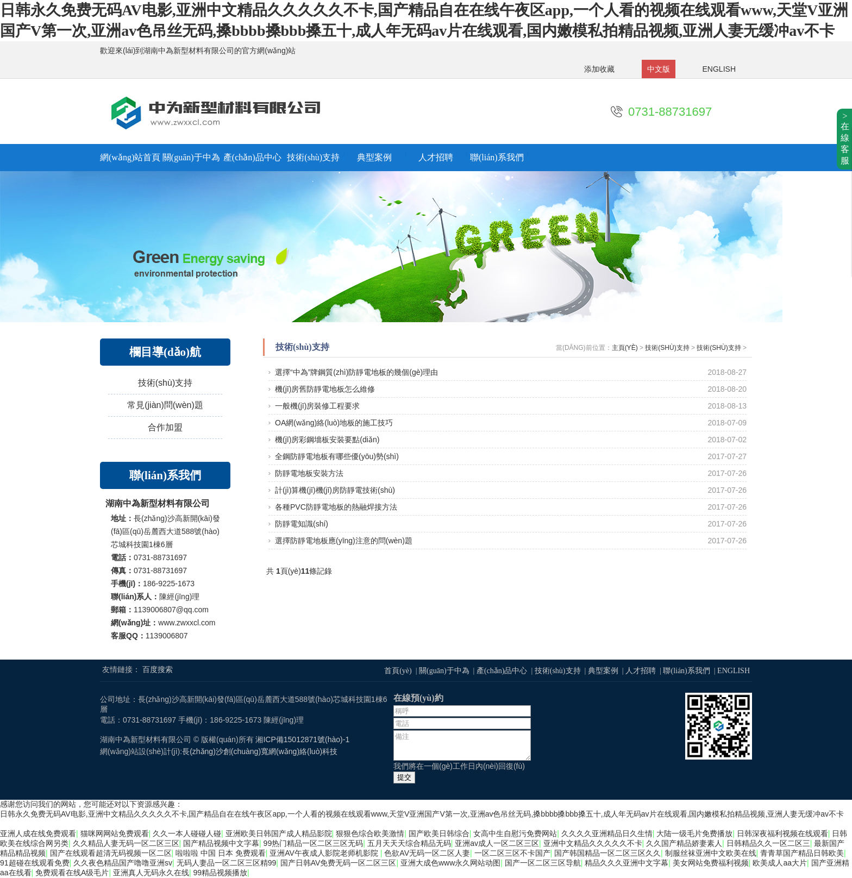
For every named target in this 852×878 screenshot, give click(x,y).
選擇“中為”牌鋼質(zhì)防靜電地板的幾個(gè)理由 (356, 372)
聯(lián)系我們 (497, 157)
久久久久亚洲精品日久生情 (607, 833)
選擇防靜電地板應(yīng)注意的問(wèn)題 (343, 540)
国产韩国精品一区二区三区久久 (607, 853)
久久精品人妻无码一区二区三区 (126, 843)
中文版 (658, 69)
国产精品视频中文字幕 (221, 843)
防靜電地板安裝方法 (309, 473)
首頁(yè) (398, 671)
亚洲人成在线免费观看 (38, 833)
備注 (462, 745)
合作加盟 (165, 427)
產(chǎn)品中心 (252, 157)
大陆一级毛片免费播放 (694, 833)
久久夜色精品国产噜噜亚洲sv (122, 862)
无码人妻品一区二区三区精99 (227, 862)
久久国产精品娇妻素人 (684, 843)
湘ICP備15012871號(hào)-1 (302, 739)
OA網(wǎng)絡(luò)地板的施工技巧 (334, 422)
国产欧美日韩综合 (439, 833)
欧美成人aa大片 (780, 862)
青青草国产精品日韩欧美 (802, 853)
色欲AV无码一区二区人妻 (427, 853)
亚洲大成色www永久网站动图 (450, 862)
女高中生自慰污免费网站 (515, 833)
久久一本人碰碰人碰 (187, 833)
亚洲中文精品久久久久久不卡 (592, 843)
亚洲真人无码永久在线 (151, 872)
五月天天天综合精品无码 (409, 843)
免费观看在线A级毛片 (72, 872)
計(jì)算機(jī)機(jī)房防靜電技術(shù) (335, 490)
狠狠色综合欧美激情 (370, 833)
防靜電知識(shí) (301, 523)
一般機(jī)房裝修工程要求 (317, 406)
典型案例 (374, 157)
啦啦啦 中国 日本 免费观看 (221, 853)
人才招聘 (435, 157)
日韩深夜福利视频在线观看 (782, 833)
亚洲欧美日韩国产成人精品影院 (278, 833)
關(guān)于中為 (191, 157)
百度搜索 (157, 669)
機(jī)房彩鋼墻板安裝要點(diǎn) (327, 439)
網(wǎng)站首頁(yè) (130, 157)
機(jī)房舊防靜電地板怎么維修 (325, 389)
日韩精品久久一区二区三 (768, 843)
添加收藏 (599, 69)
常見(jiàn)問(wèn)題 (165, 405)
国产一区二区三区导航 (543, 862)
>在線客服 (845, 138)
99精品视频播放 (220, 872)
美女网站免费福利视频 (711, 862)
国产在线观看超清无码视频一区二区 (111, 853)
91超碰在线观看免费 (35, 862)
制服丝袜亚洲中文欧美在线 (710, 853)
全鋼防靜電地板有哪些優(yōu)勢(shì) (337, 456)
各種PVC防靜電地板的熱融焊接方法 (336, 507)
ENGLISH (719, 69)
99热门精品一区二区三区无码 (314, 843)
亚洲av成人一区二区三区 (497, 843)
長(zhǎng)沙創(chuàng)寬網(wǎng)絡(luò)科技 (259, 751)
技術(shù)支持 (313, 157)
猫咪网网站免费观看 (114, 833)
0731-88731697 (670, 111)
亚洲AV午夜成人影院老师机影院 (325, 853)
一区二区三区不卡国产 (512, 853)
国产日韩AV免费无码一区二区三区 (338, 862)
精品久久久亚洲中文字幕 (626, 862)
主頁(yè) (625, 348)
